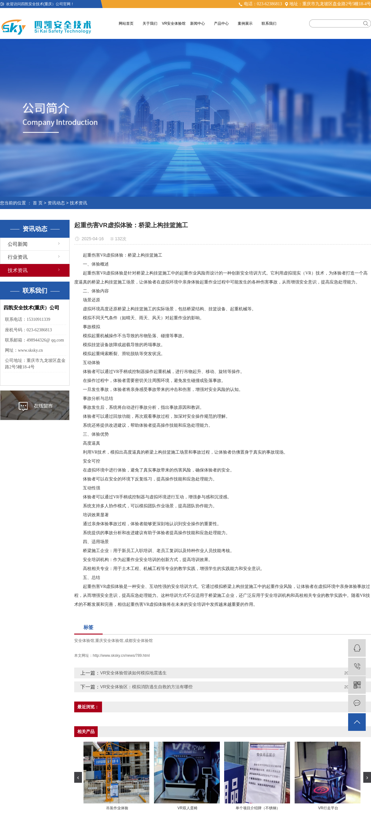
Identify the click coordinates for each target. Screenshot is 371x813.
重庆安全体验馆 (109, 640)
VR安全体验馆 (174, 23)
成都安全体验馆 (139, 640)
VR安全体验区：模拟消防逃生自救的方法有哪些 (146, 686)
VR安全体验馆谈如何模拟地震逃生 (133, 672)
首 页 (38, 202)
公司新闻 (18, 244)
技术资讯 (78, 202)
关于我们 (150, 23)
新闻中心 (197, 23)
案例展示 (245, 23)
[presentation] (78, 777)
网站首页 (126, 23)
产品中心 (221, 23)
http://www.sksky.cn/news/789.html (121, 655)
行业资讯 (18, 257)
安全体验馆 (84, 640)
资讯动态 (56, 202)
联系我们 (269, 23)
